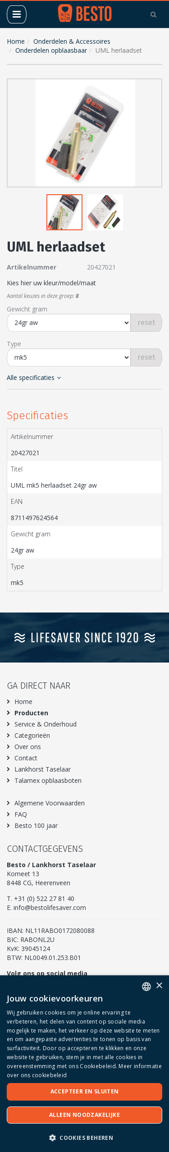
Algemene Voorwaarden (49, 803)
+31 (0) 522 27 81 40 (44, 898)
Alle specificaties (34, 377)
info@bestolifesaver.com (50, 907)
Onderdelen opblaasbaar (51, 50)
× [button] (158, 986)
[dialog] (84, 1063)
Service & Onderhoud (45, 724)
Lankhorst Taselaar (42, 769)
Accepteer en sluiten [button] (84, 1091)
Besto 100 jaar (36, 825)
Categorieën (32, 735)
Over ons (27, 746)
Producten (31, 713)
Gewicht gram (27, 309)
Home (16, 41)
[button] (153, 87)
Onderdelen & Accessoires (71, 41)
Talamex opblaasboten (48, 780)
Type (14, 343)
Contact (25, 758)
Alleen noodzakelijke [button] (84, 1115)
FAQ (20, 814)
